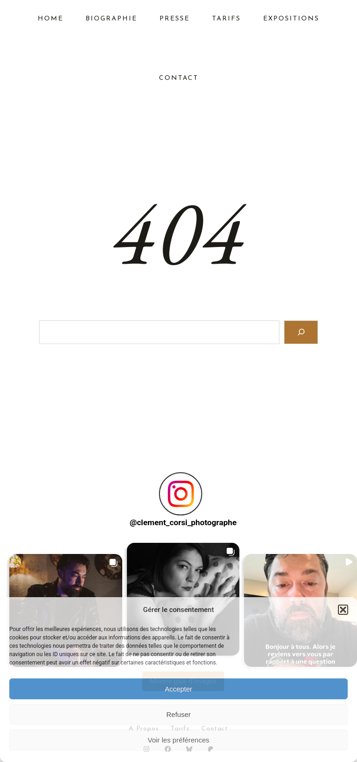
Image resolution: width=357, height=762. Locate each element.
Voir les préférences (179, 740)
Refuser (178, 714)
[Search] (301, 332)
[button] (343, 609)
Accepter (178, 689)
